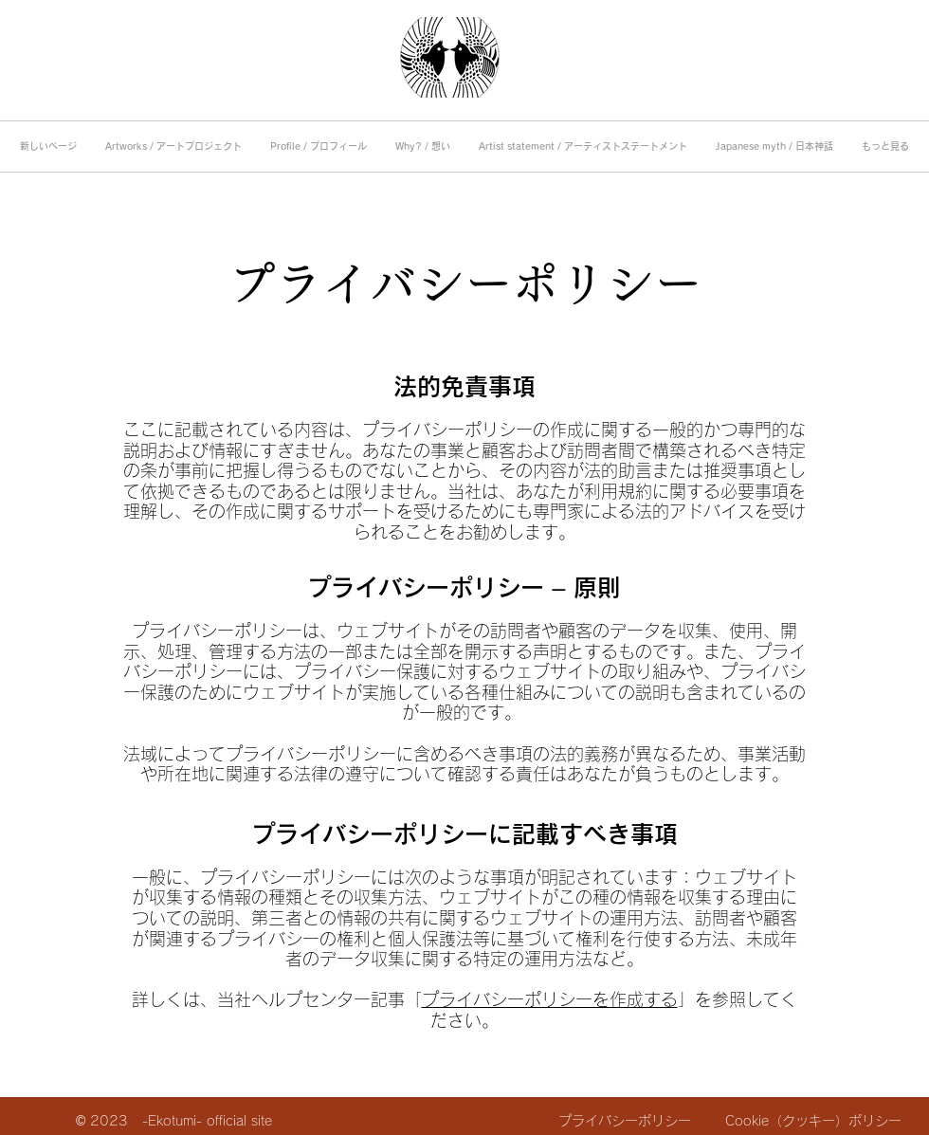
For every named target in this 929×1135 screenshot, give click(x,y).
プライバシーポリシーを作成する (550, 999)
